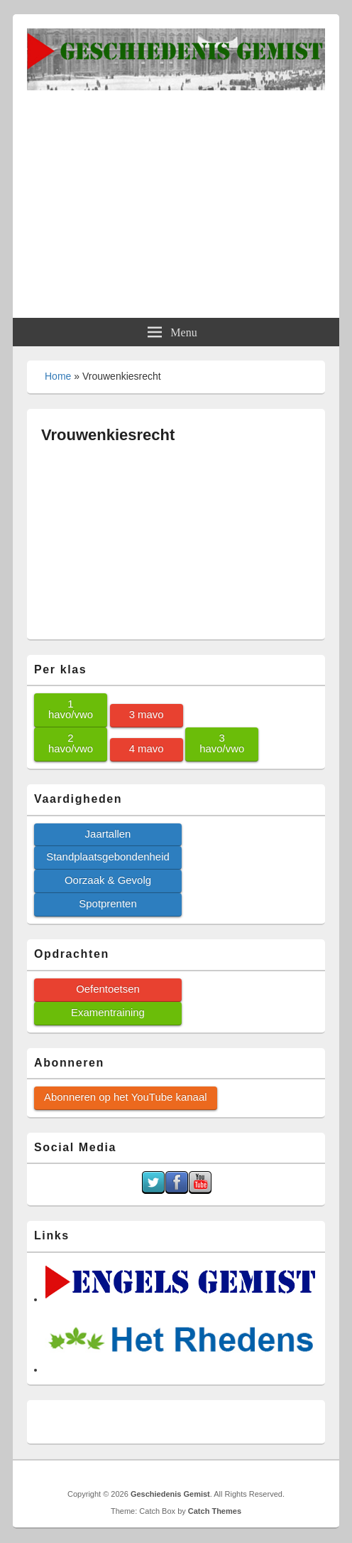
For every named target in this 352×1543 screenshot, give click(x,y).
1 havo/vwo (70, 709)
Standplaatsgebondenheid (108, 856)
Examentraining (108, 1012)
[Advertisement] (176, 197)
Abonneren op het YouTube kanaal (125, 1097)
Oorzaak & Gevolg (108, 880)
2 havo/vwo (70, 743)
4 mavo (146, 748)
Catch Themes (214, 1511)
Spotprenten (107, 903)
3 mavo (146, 714)
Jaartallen (108, 834)
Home (58, 376)
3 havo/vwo (221, 743)
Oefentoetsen (108, 989)
